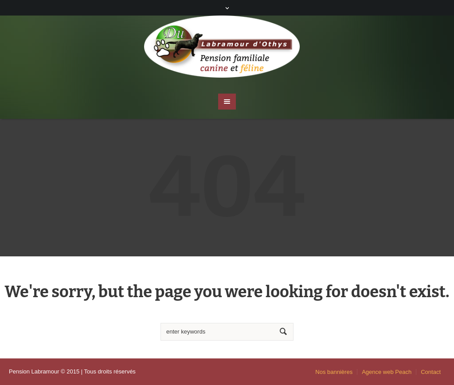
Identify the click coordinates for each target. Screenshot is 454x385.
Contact (431, 372)
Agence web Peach (386, 372)
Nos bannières (333, 372)
